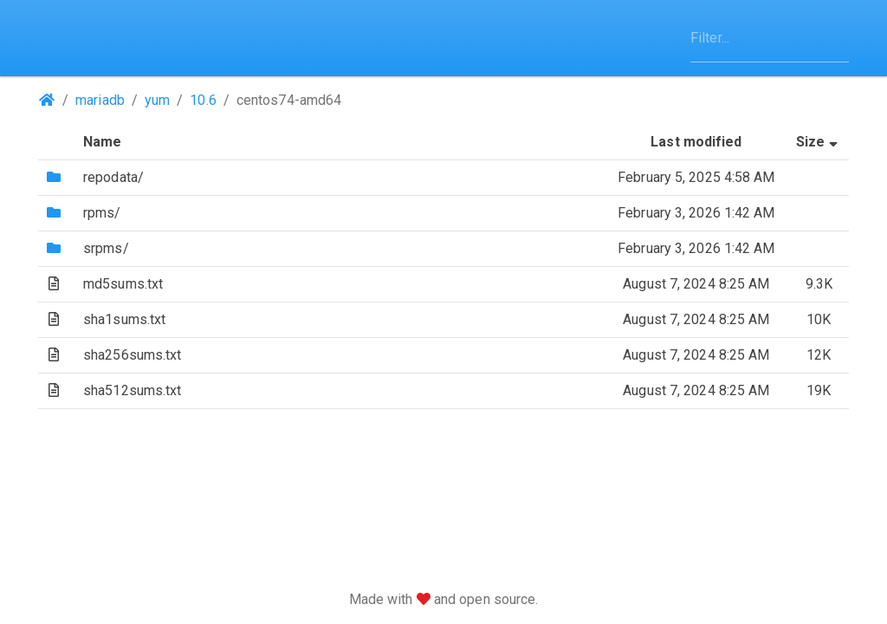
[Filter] (769, 38)
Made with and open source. (444, 599)
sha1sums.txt (124, 319)
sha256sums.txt (132, 355)
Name (102, 141)
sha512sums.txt (132, 390)
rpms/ (102, 213)
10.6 (203, 100)
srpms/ (106, 248)
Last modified (696, 141)
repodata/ (113, 177)
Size (819, 141)
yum (157, 100)
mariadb (100, 100)
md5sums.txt (123, 284)
